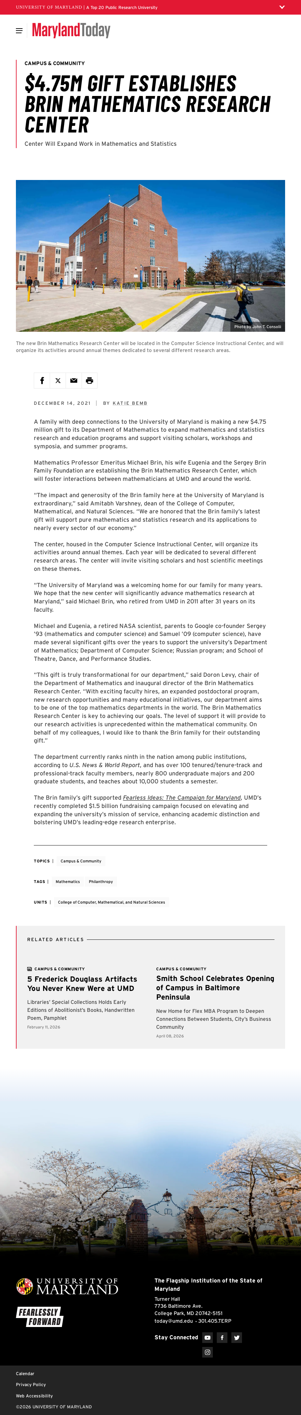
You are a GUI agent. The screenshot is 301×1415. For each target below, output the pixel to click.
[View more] (59, 969)
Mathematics (68, 881)
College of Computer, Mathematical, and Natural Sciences (111, 902)
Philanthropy (101, 881)
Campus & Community (81, 860)
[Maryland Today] (71, 31)
